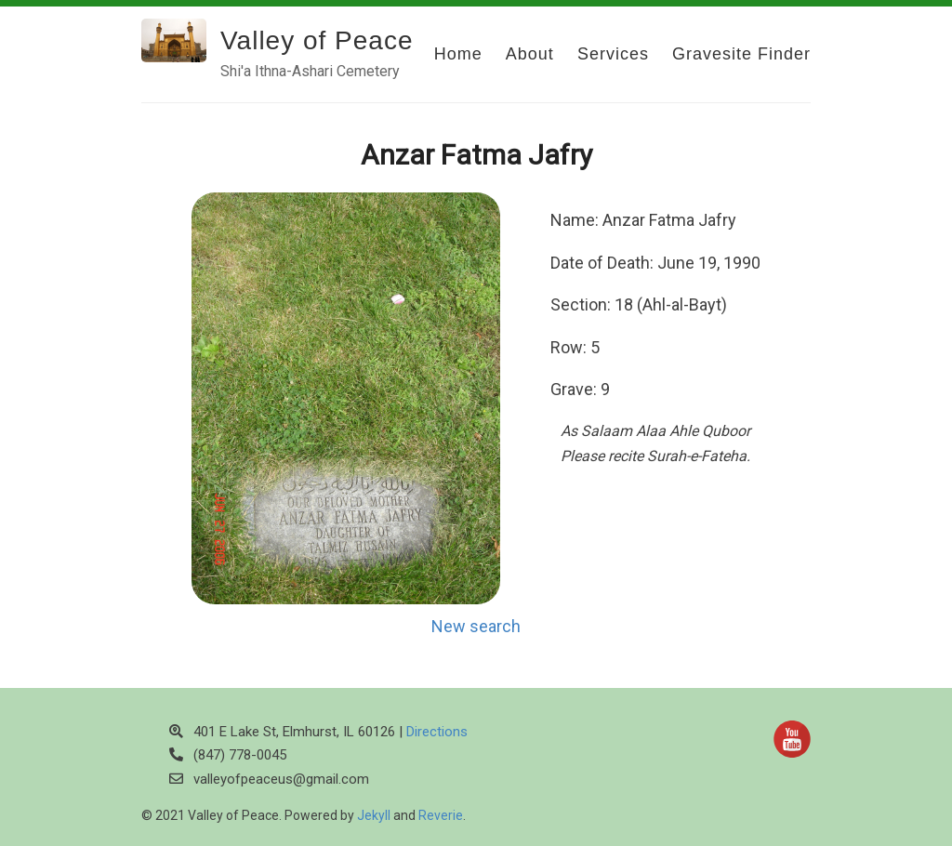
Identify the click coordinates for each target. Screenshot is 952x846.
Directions (437, 731)
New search (476, 626)
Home (458, 54)
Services (613, 54)
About (530, 54)
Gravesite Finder (741, 54)
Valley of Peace (317, 40)
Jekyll (373, 815)
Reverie (440, 815)
